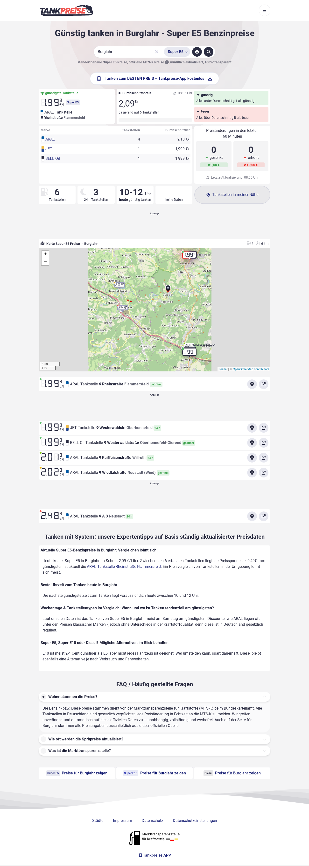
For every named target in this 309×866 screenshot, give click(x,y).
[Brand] (66, 10)
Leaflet (223, 369)
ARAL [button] (50, 139)
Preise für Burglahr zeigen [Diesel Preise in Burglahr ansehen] (232, 773)
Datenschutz (152, 820)
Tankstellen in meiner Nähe (232, 194)
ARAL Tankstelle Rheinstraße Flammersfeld (124, 566)
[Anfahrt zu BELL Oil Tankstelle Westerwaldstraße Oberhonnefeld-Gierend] (252, 443)
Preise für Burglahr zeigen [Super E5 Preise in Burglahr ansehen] (76, 773)
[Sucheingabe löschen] (156, 52)
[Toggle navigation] (264, 10)
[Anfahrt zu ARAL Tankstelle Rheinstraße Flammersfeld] (252, 384)
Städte (97, 820)
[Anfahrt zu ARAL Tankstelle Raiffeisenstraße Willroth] (252, 458)
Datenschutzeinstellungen (195, 820)
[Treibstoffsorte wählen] (177, 52)
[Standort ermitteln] (197, 52)
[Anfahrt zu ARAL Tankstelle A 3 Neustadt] (252, 516)
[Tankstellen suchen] (208, 52)
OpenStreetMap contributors (251, 369)
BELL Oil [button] (52, 158)
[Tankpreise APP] (154, 855)
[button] (168, 290)
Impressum (122, 820)
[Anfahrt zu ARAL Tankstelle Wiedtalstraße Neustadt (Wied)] (252, 472)
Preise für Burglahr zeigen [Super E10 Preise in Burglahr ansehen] (154, 773)
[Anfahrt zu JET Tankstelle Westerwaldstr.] (252, 428)
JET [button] (48, 149)
